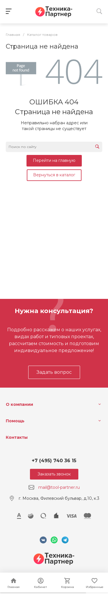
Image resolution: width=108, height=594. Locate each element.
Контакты (17, 437)
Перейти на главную (54, 160)
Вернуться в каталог (54, 174)
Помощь (15, 420)
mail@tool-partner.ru (59, 487)
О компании (19, 404)
